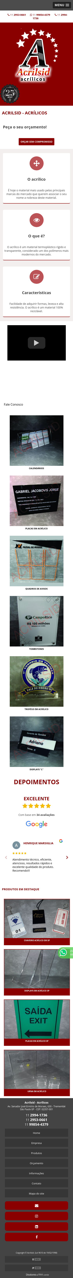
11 (17, 15)
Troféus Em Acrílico (36, 709)
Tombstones (36, 648)
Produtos (36, 1153)
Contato (36, 1183)
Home (36, 1133)
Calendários (36, 468)
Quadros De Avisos (36, 588)
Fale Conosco (13, 404)
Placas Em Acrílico (36, 528)
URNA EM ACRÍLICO (37, 1091)
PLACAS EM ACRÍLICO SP (36, 1041)
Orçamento (36, 1163)
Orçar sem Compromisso (37, 141)
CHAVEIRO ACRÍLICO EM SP (37, 940)
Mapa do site (36, 1193)
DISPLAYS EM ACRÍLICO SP (37, 990)
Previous (6, 858)
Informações (36, 1173)
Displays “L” (36, 769)
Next (67, 858)
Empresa (36, 1143)
